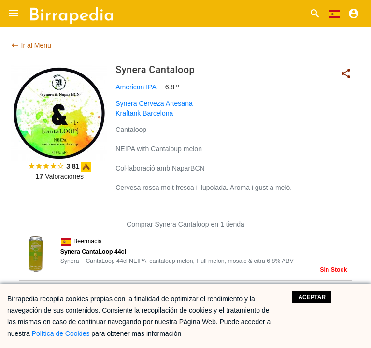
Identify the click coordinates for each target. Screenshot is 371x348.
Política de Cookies (61, 333)
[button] (13, 13)
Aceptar (312, 297)
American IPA (136, 87)
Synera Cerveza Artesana (154, 103)
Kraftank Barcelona (144, 113)
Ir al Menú (31, 45)
